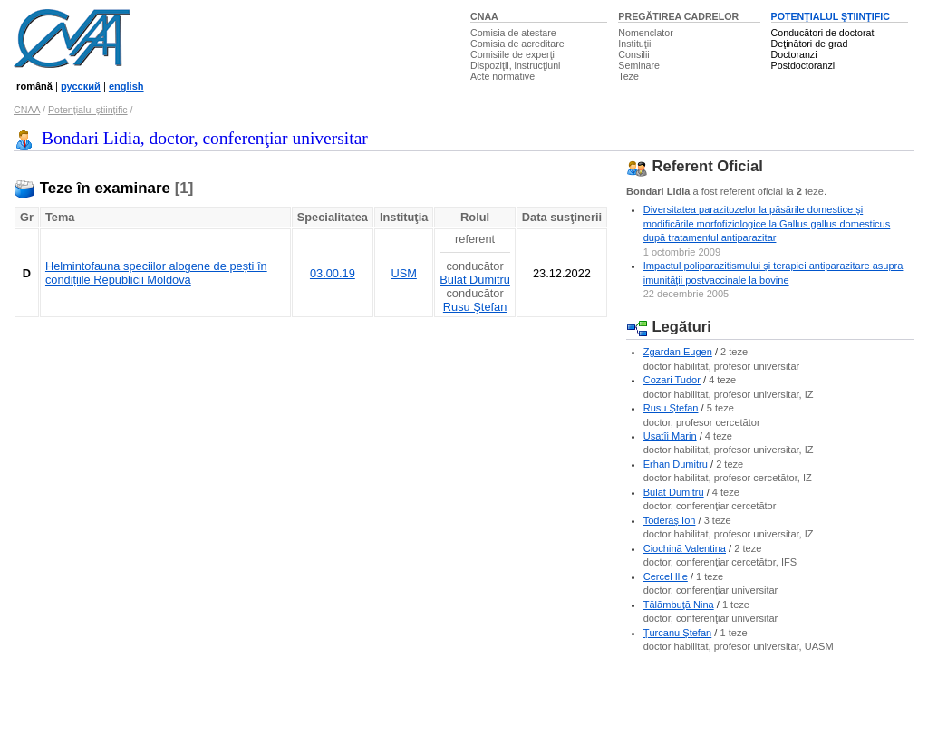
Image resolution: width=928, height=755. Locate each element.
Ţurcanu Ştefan (677, 632)
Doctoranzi (794, 54)
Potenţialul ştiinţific (88, 109)
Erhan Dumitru (675, 464)
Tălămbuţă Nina (678, 604)
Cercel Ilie (665, 576)
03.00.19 (332, 273)
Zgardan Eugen (677, 351)
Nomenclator (645, 32)
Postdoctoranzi (803, 65)
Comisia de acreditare (517, 43)
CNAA (484, 16)
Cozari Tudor (672, 379)
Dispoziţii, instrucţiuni (515, 65)
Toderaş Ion (669, 520)
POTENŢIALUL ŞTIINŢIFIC (830, 16)
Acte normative (502, 76)
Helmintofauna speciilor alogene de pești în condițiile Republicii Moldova (156, 272)
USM (403, 273)
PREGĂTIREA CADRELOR (678, 16)
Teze (628, 76)
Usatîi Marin (670, 436)
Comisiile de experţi (512, 54)
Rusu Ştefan (475, 307)
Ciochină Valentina (684, 548)
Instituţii (634, 43)
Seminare (639, 65)
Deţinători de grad (809, 43)
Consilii (633, 54)
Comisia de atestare (513, 32)
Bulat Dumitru (475, 279)
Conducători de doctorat (823, 32)
